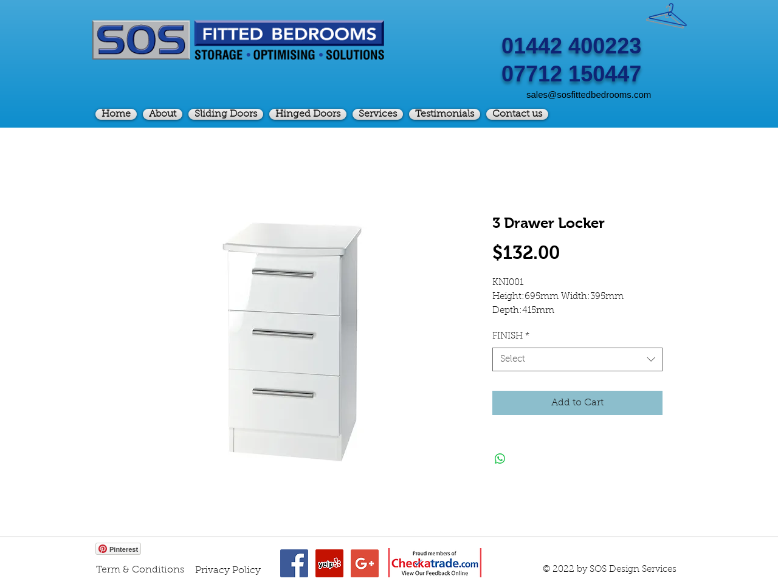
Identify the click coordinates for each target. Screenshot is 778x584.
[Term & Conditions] (140, 570)
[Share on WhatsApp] (500, 459)
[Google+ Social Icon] (365, 563)
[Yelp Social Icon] (329, 563)
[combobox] (577, 359)
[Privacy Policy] (227, 570)
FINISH (510, 336)
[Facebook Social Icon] (294, 563)
